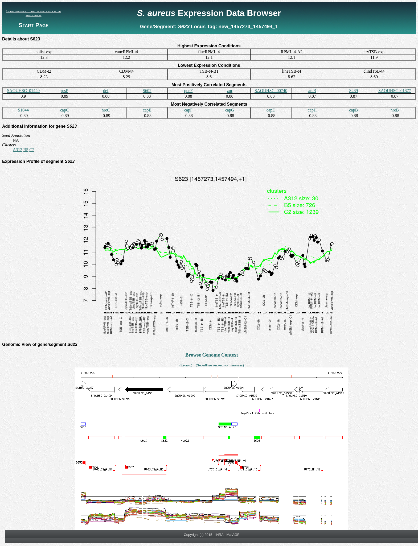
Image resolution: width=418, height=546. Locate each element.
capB (353, 110)
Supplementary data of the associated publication (33, 13)
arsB (312, 90)
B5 (25, 149)
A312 (17, 149)
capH (312, 110)
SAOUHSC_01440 (23, 90)
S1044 (23, 110)
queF (188, 90)
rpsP (64, 90)
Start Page (33, 25)
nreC (106, 110)
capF (188, 110)
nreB (395, 110)
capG (229, 110)
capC (64, 110)
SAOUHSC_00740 (271, 90)
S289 (353, 90)
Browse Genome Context (211, 355)
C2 (31, 149)
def (105, 90)
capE (147, 110)
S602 (147, 90)
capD (271, 110)
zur (229, 90)
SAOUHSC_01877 (394, 90)
